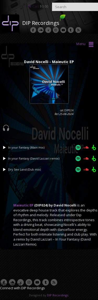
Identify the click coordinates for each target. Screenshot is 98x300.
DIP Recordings (40, 22)
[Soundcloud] (86, 147)
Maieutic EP (23, 205)
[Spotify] (78, 147)
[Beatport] (93, 147)
